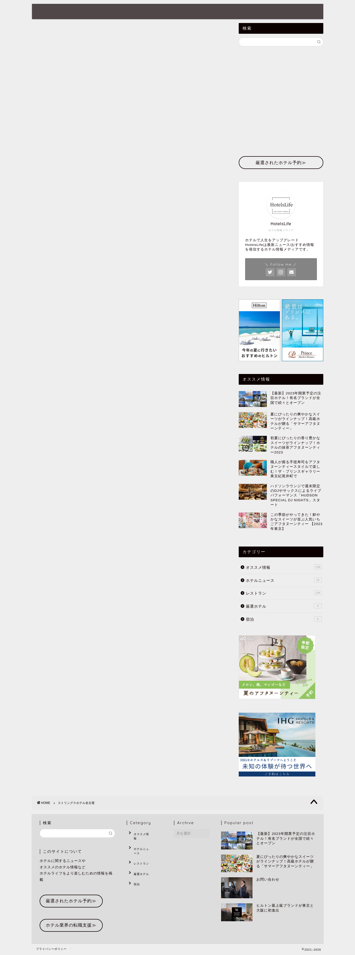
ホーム (91, 11)
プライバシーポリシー (51, 948)
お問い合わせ (267, 11)
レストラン (284, 592)
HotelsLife (53, 11)
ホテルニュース (124, 11)
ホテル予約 (232, 11)
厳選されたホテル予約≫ (71, 901)
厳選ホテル (199, 11)
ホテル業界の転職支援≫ (71, 925)
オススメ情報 (164, 11)
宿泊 (284, 618)
